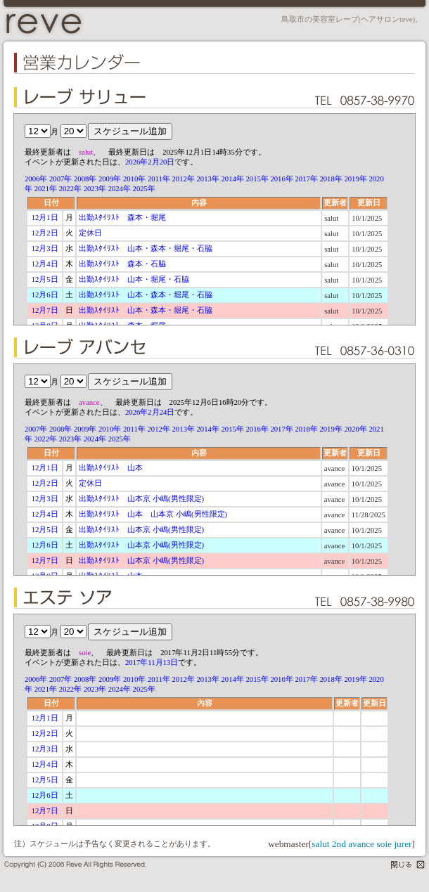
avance (361, 844)
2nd (339, 844)
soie (384, 844)
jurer (402, 844)
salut (320, 844)
